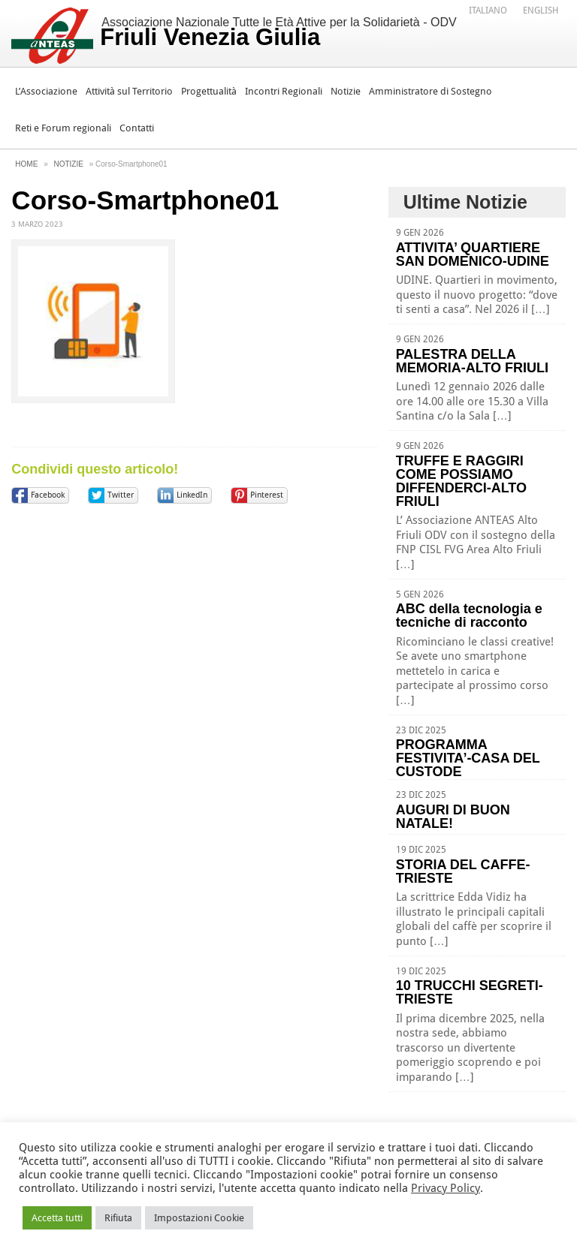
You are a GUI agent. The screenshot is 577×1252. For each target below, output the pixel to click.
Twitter (120, 495)
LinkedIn (192, 495)
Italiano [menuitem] (488, 10)
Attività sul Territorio (129, 91)
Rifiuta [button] (118, 1217)
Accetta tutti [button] (57, 1217)
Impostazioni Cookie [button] (199, 1217)
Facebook (48, 495)
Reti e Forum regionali (63, 128)
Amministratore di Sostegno (430, 91)
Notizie (346, 91)
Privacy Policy (445, 1188)
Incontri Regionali (283, 91)
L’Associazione (46, 91)
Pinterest (266, 495)
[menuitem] (488, 10)
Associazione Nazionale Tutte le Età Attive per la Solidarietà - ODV (278, 33)
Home (26, 164)
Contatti (136, 128)
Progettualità (209, 91)
